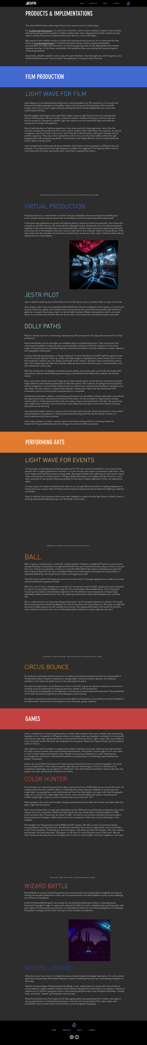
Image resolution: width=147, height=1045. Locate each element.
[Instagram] (72, 1037)
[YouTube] (77, 1037)
